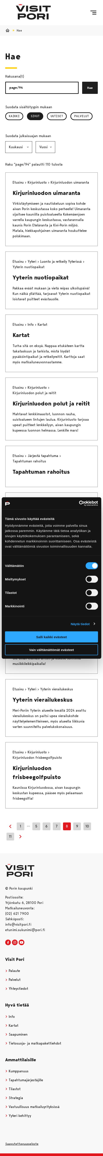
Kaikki (14, 116)
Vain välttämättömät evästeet (51, 649)
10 (87, 826)
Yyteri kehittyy (18, 1116)
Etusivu (19, 182)
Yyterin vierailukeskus (43, 699)
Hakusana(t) (14, 76)
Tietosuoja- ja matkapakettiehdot (33, 1043)
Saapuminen (16, 1034)
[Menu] (93, 12)
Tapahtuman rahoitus (41, 471)
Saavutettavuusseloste (21, 1144)
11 (10, 836)
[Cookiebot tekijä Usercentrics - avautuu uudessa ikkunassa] (79, 503)
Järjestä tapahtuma (43, 456)
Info (31, 324)
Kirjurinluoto (38, 182)
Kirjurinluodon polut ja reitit (51, 403)
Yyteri (32, 261)
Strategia (14, 1098)
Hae (90, 88)
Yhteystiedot (16, 989)
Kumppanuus (16, 1071)
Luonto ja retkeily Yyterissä (61, 261)
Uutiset (57, 116)
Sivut (37, 116)
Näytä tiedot (80, 624)
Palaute (12, 971)
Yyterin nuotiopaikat (41, 277)
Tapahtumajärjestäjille (24, 1080)
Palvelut (81, 116)
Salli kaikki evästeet (51, 637)
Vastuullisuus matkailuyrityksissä (32, 1107)
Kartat (21, 335)
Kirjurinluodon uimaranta (46, 192)
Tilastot (13, 1089)
